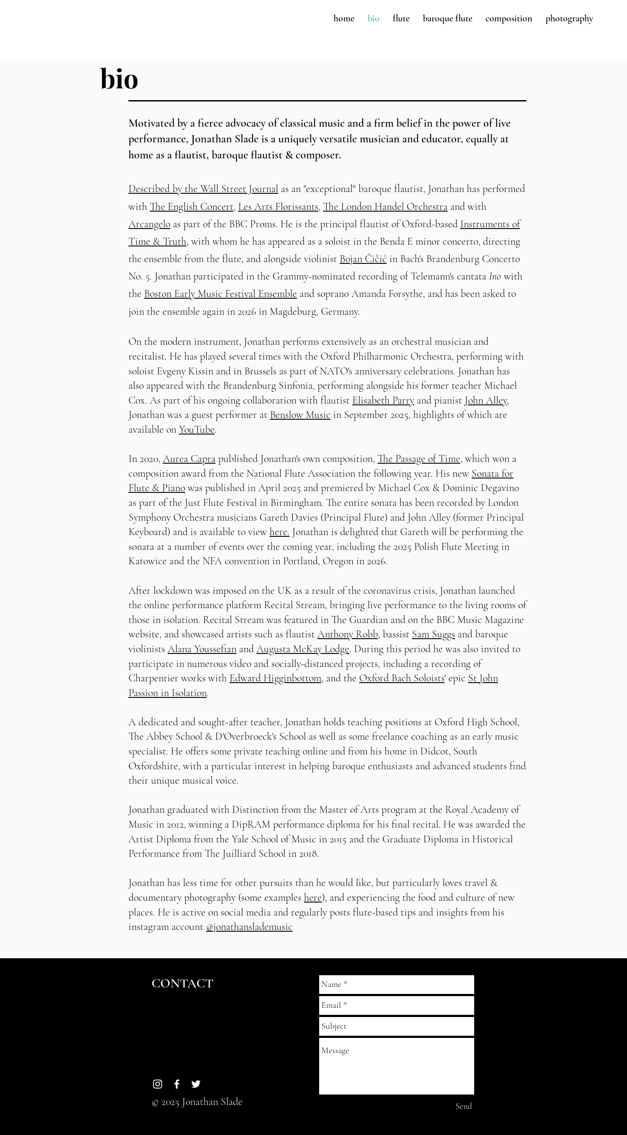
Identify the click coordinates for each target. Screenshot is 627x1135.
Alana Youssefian (202, 649)
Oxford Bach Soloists (402, 678)
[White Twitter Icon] (196, 1084)
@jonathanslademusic (249, 926)
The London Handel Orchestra (385, 206)
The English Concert (191, 206)
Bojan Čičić (363, 259)
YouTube (197, 429)
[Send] (463, 1106)
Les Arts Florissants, (279, 206)
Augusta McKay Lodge (302, 649)
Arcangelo (149, 224)
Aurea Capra (189, 458)
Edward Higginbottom (275, 678)
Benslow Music (300, 414)
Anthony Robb (347, 634)
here (313, 897)
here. (280, 531)
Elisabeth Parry (383, 400)
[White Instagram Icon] (158, 1084)
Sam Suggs (433, 634)
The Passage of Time (419, 458)
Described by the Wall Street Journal (203, 188)
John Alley (486, 400)
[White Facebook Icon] (177, 1084)
